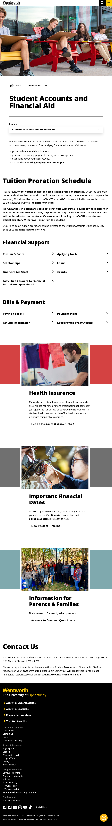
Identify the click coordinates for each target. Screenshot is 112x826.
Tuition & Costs (13, 254)
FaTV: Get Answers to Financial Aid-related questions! (24, 282)
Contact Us (8, 733)
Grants (62, 272)
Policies (6, 779)
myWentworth (31, 670)
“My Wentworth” (55, 199)
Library (6, 761)
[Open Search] (102, 3)
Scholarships (11, 263)
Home (19, 85)
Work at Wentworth (12, 800)
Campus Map (9, 730)
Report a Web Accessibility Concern (19, 792)
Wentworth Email (11, 755)
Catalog (6, 751)
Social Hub (42, 807)
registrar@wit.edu (43, 202)
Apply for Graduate (17, 709)
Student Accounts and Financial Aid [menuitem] (33, 129)
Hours (5, 737)
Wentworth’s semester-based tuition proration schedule (51, 191)
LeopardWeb (9, 758)
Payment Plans (67, 313)
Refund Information (16, 322)
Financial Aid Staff (15, 272)
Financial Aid (73, 674)
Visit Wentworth (15, 721)
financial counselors (62, 515)
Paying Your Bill (13, 313)
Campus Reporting (11, 772)
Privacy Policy (51, 819)
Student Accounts (50, 674)
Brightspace (8, 748)
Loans (61, 263)
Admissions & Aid (38, 85)
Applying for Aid (68, 254)
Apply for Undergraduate (20, 702)
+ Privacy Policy (10, 785)
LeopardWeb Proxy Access (75, 322)
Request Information (18, 715)
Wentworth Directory (12, 740)
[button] (104, 818)
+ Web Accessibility (11, 789)
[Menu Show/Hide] (109, 3)
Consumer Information (13, 776)
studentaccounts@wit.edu (30, 229)
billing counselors (39, 518)
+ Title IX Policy (10, 782)
